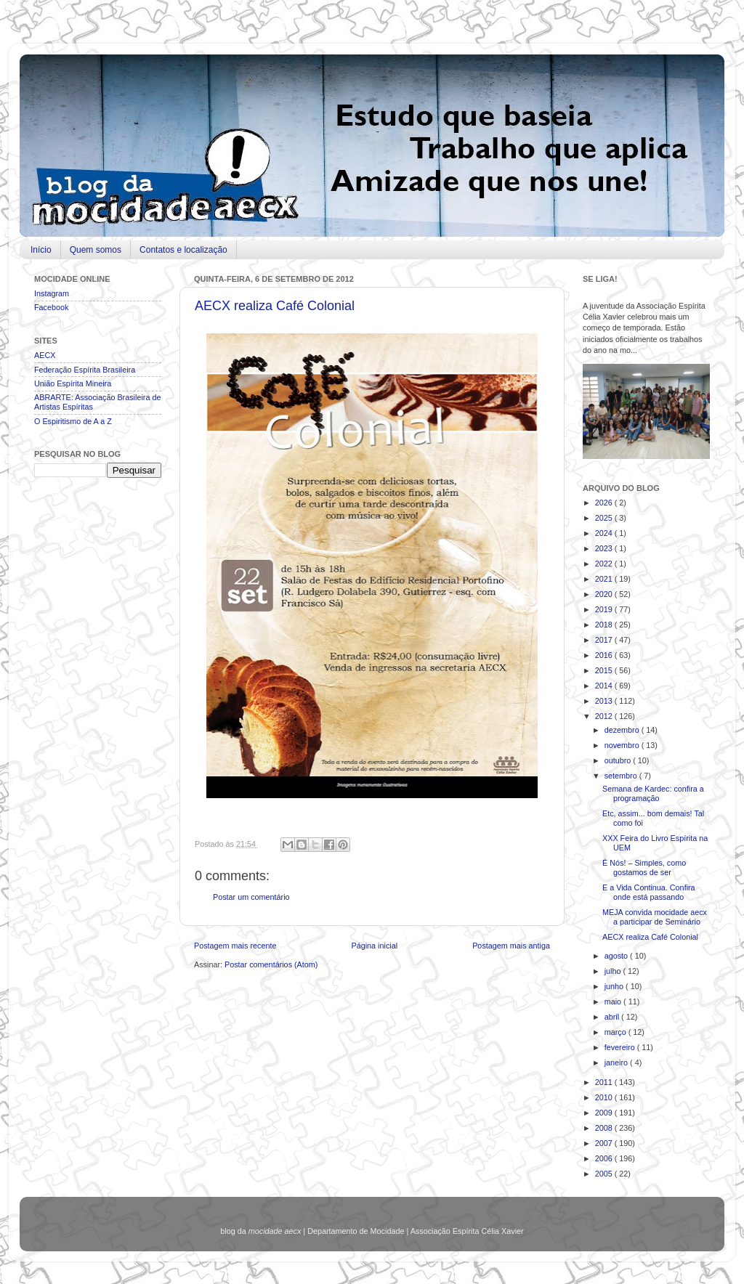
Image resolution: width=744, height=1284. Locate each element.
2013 (605, 700)
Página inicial (374, 945)
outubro (619, 760)
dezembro (623, 730)
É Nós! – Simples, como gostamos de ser (644, 867)
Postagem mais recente (235, 945)
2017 (605, 639)
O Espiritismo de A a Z (73, 421)
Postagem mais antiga (511, 945)
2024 (605, 533)
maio (613, 1001)
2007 (605, 1143)
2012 (605, 716)
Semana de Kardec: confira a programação (653, 793)
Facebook (51, 307)
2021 (605, 578)
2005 (605, 1173)
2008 (605, 1128)
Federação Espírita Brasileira (84, 369)
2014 (605, 685)
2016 (605, 655)
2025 (605, 517)
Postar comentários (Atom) (271, 964)
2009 (605, 1112)
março (616, 1032)
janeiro (617, 1062)
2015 (605, 670)
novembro (623, 745)
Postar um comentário (251, 897)
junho (615, 986)
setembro (621, 775)
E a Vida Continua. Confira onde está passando (648, 892)
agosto (617, 955)
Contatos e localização (183, 250)
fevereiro (620, 1047)
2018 (605, 624)
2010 (605, 1097)
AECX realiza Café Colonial (275, 305)
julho (613, 971)
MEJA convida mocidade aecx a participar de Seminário (654, 917)
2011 (605, 1082)
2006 (605, 1158)
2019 (605, 609)
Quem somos (95, 250)
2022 (605, 563)
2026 (605, 502)
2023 (605, 548)
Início (41, 250)
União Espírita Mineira (72, 383)
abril (612, 1016)
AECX (44, 355)
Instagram (51, 293)
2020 (605, 594)
